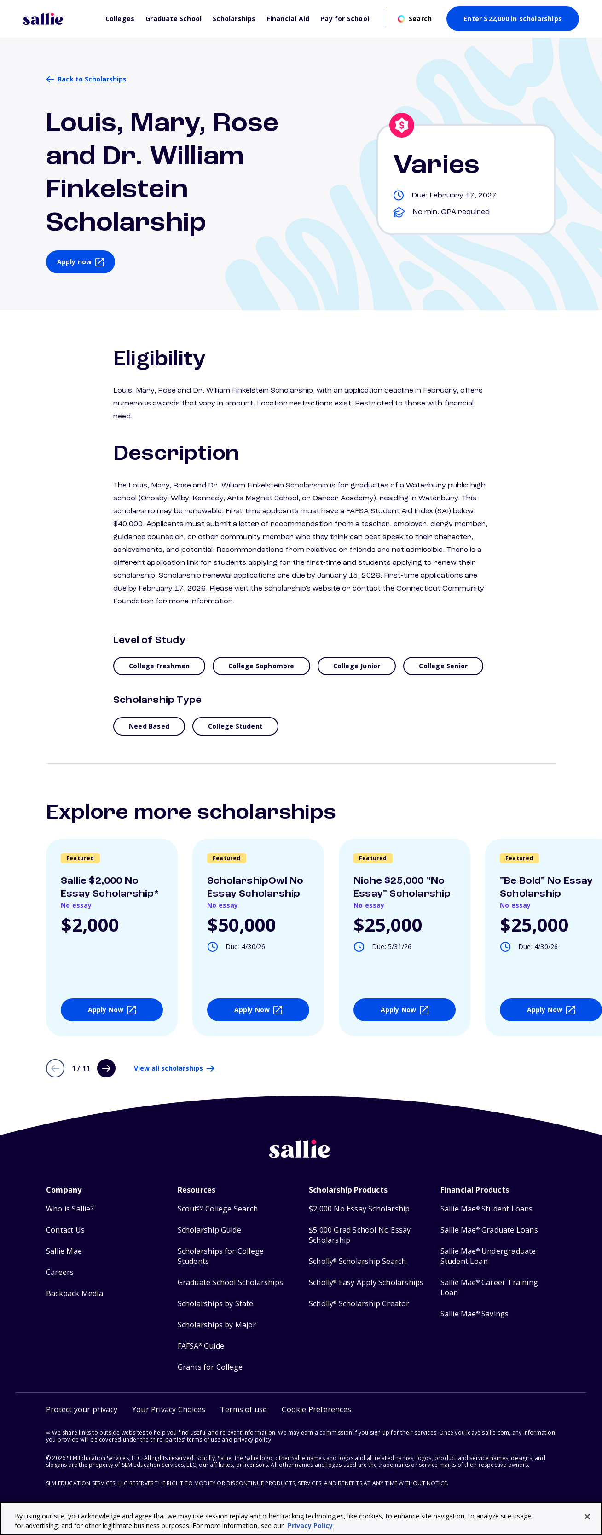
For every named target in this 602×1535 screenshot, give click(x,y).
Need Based (149, 726)
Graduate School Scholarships (231, 1282)
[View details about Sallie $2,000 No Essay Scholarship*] (112, 937)
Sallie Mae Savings (474, 1314)
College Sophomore (261, 665)
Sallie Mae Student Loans (486, 1209)
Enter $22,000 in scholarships (512, 18)
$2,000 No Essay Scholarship (359, 1209)
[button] (316, 1409)
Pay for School (344, 19)
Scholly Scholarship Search (357, 1261)
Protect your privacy (81, 1409)
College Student (235, 726)
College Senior (443, 665)
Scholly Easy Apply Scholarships (366, 1282)
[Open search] (414, 18)
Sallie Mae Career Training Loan (489, 1288)
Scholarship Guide (209, 1230)
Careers (60, 1272)
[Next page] (106, 1068)
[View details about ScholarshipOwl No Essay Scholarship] (258, 937)
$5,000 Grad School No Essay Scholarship (360, 1235)
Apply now (74, 261)
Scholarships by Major (217, 1325)
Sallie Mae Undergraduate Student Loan (488, 1256)
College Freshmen (159, 665)
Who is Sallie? (70, 1209)
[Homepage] (59, 19)
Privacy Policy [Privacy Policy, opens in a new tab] (310, 1525)
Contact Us (65, 1230)
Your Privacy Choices (168, 1409)
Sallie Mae (64, 1251)
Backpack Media (74, 1293)
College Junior (357, 665)
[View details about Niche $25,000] (404, 937)
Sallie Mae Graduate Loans (489, 1230)
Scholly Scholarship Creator (359, 1304)
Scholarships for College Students (221, 1256)
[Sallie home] (301, 1156)
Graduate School (173, 19)
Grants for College (210, 1367)
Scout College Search (218, 1209)
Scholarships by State (216, 1304)
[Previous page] (55, 1068)
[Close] (587, 1516)
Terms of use (243, 1409)
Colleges (120, 19)
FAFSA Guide (201, 1346)
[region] (301, 1518)
